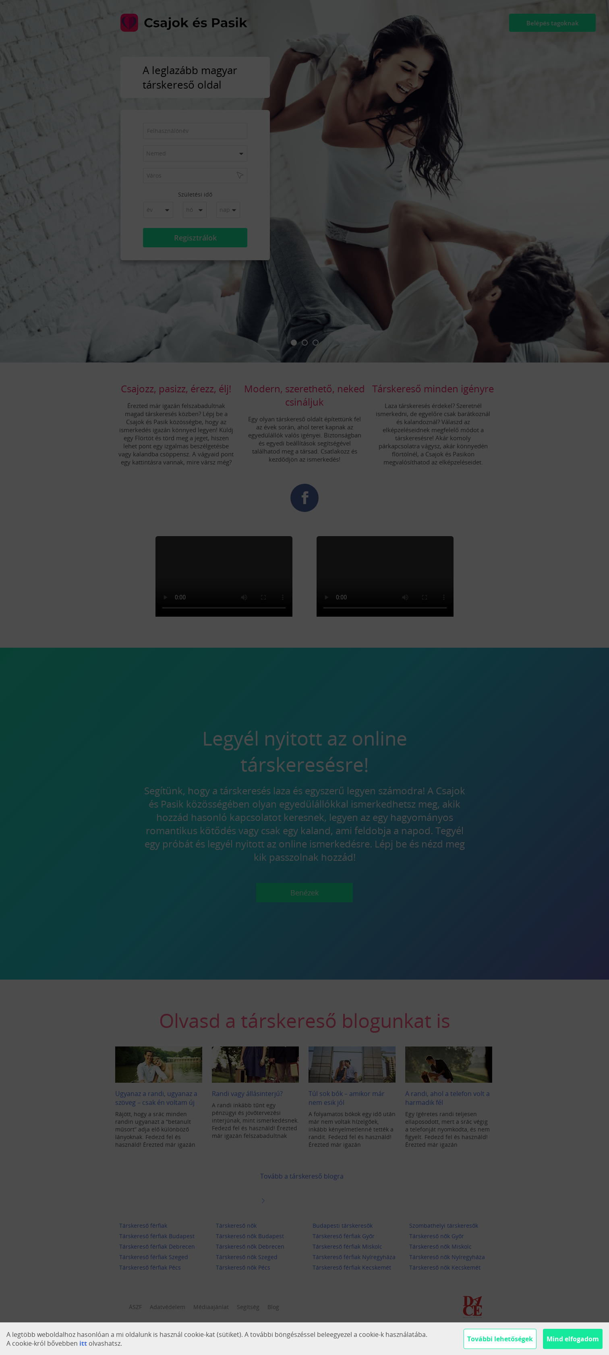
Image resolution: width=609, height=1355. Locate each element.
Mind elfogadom (573, 1338)
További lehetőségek (500, 1338)
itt (83, 1343)
